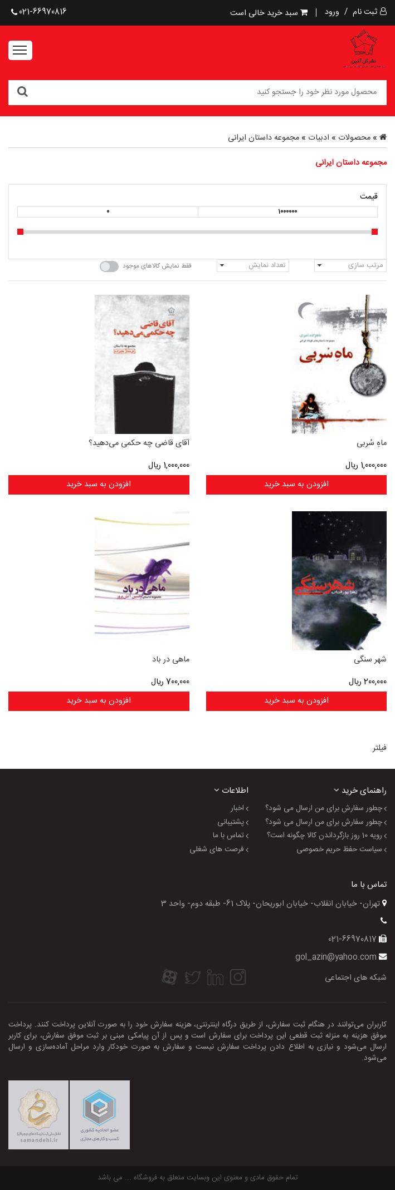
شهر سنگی (370, 660)
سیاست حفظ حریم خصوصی (339, 850)
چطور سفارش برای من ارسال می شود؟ (323, 808)
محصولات (354, 138)
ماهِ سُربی (372, 443)
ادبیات (318, 138)
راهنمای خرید (360, 790)
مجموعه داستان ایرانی (263, 138)
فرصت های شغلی (216, 850)
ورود (332, 12)
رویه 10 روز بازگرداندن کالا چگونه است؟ (324, 836)
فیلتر (380, 748)
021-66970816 (39, 12)
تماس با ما (228, 836)
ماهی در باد (170, 660)
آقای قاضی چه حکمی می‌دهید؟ (139, 443)
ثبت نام (365, 12)
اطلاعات (231, 790)
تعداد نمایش (267, 265)
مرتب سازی (365, 265)
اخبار (237, 808)
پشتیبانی (230, 822)
